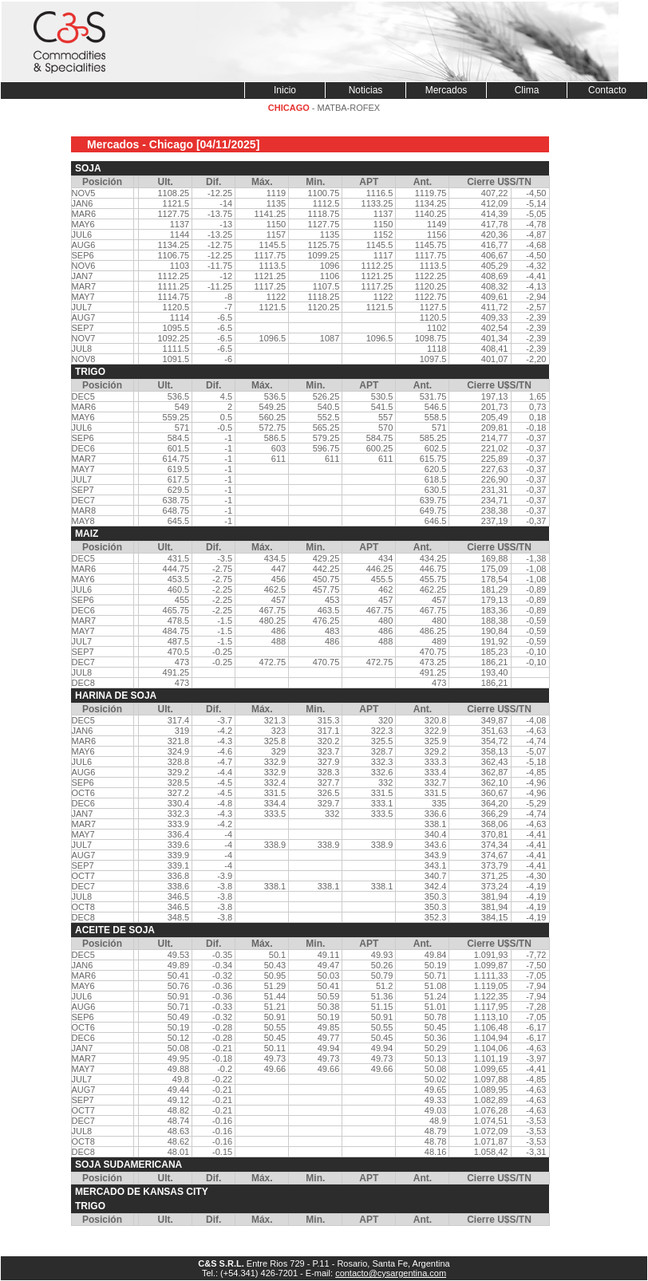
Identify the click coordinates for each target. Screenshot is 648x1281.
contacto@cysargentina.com (390, 1273)
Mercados (446, 90)
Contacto (607, 90)
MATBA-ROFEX (349, 107)
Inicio (285, 90)
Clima (527, 90)
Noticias (366, 90)
